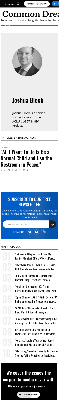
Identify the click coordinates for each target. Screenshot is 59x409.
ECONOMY (9, 4)
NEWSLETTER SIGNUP (37, 4)
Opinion (4, 147)
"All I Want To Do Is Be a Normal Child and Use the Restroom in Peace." (26, 158)
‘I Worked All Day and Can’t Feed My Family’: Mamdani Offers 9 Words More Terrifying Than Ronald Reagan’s (34, 256)
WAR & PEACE (8, 24)
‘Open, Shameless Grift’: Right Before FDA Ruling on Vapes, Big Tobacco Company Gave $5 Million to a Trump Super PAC (36, 299)
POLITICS (9, 10)
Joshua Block (27, 100)
